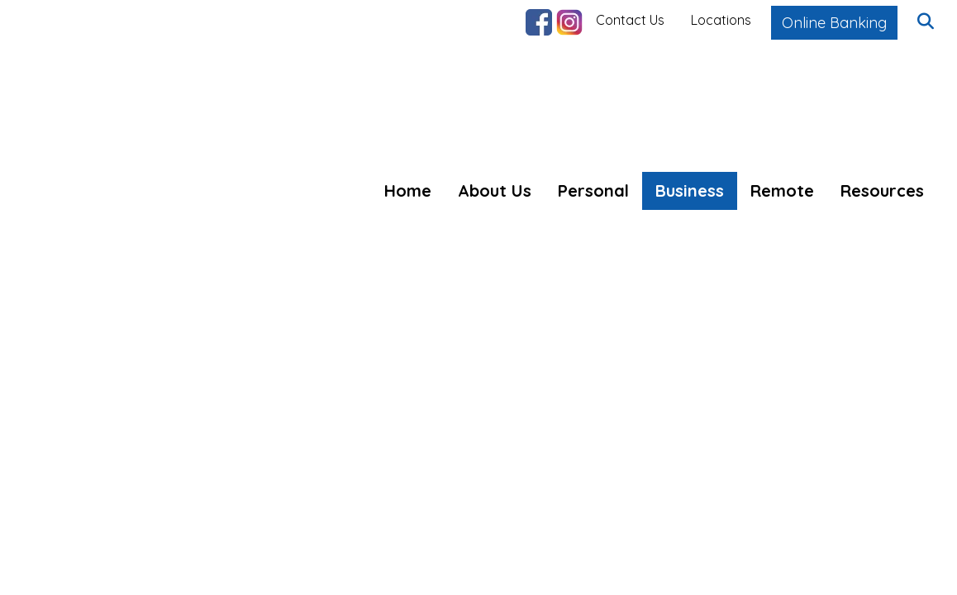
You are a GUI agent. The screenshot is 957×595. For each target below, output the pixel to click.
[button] (925, 22)
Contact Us (630, 20)
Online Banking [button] (834, 22)
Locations (721, 20)
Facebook (539, 22)
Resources (882, 190)
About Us (494, 190)
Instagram (569, 22)
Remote (782, 190)
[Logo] (134, 110)
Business (689, 190)
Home (407, 190)
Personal (593, 190)
